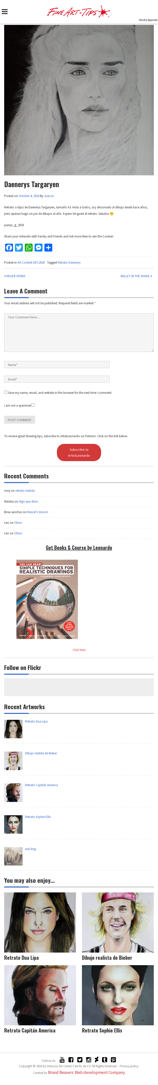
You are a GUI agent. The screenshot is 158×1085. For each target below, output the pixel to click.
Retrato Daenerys (69, 262)
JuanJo (49, 196)
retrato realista (25, 490)
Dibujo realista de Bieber (107, 957)
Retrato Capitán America (29, 1030)
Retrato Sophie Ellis (102, 1030)
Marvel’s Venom (37, 512)
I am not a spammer (19, 405)
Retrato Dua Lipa (21, 957)
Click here (79, 650)
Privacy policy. (129, 1066)
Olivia (18, 523)
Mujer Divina (14, 276)
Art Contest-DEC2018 (31, 262)
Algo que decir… (30, 501)
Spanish (152, 20)
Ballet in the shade (136, 276)
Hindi (142, 20)
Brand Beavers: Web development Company (86, 1072)
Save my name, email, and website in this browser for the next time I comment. (60, 393)
